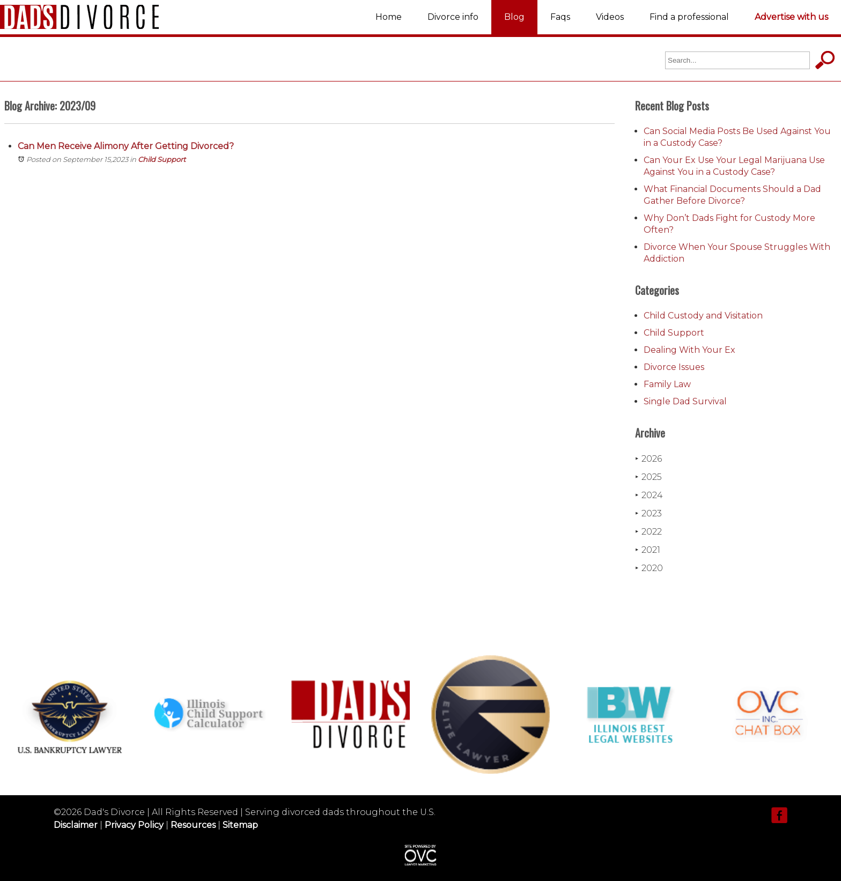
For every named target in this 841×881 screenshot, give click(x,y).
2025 (648, 477)
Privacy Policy (134, 825)
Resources (193, 825)
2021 (647, 550)
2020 (649, 568)
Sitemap (240, 825)
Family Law (667, 384)
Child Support (162, 159)
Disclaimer (76, 825)
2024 (649, 495)
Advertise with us (791, 17)
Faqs (560, 17)
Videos (610, 17)
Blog (514, 17)
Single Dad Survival (685, 401)
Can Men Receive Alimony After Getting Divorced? (126, 146)
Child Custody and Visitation (703, 315)
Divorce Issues (674, 367)
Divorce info (452, 17)
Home (388, 17)
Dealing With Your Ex (689, 350)
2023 (648, 513)
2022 (648, 531)
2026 (648, 459)
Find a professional (689, 17)
